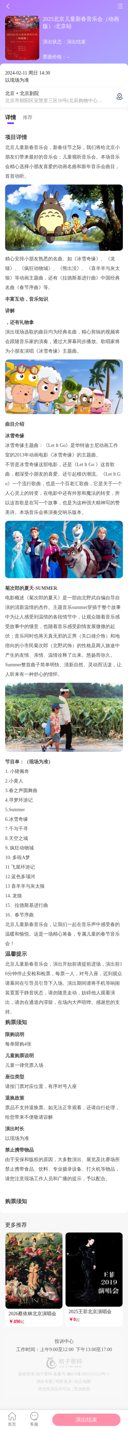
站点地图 (82, 1381)
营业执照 (82, 1389)
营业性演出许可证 (54, 1389)
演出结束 (86, 1420)
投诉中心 (64, 1341)
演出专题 (44, 1381)
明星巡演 (63, 1381)
